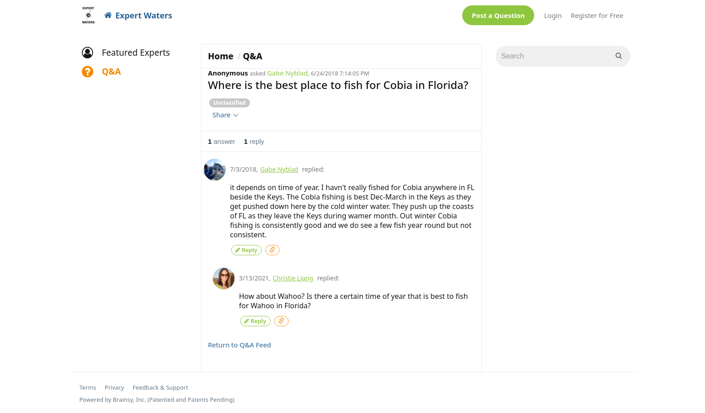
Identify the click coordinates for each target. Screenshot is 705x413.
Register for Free (597, 15)
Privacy (114, 386)
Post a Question (498, 15)
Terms (88, 386)
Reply (246, 249)
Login (553, 15)
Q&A (252, 56)
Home (221, 56)
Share (225, 114)
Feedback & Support (160, 386)
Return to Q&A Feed (239, 342)
